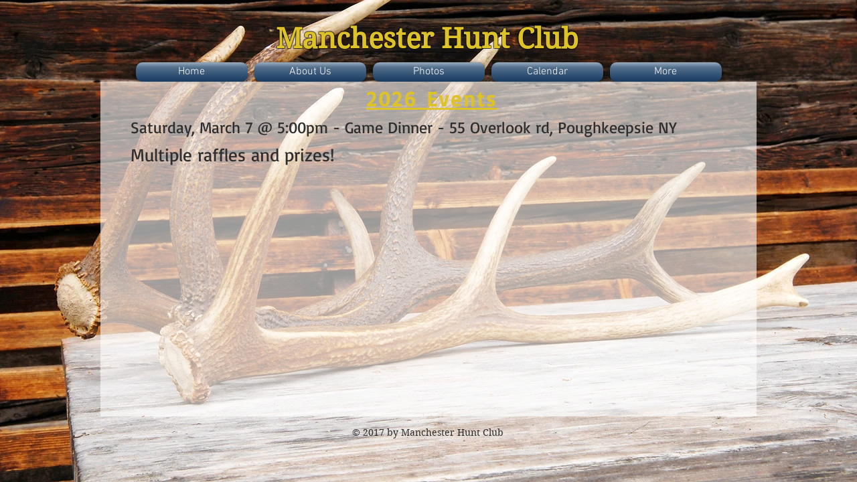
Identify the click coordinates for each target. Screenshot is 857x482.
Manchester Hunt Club (427, 38)
